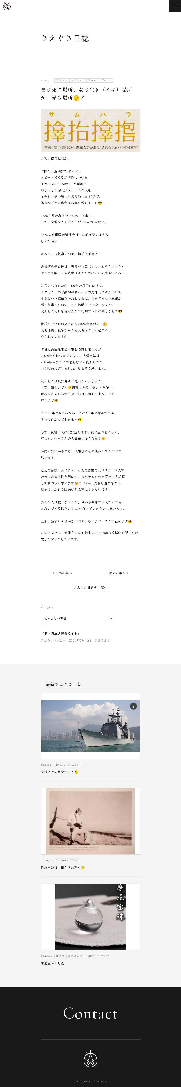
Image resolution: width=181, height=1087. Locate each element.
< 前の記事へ (62, 573)
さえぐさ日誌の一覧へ (90, 587)
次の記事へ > (119, 573)
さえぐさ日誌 (65, 37)
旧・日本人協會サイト (61, 633)
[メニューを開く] (175, 6)
